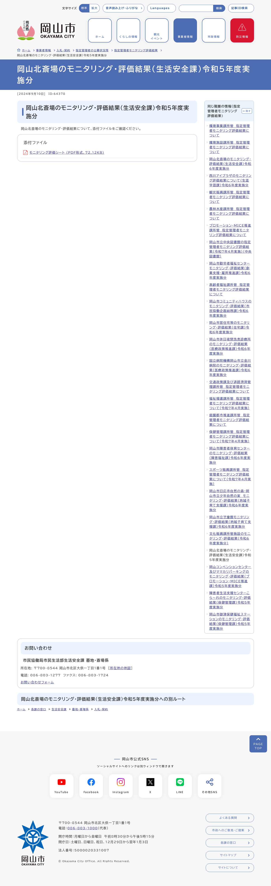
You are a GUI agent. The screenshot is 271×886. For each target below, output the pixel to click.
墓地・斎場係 (80, 709)
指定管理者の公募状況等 (92, 50)
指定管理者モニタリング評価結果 (136, 50)
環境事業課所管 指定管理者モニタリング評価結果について (229, 130)
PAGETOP (258, 746)
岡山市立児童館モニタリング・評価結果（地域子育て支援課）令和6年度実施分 (230, 522)
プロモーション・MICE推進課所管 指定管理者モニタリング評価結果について (230, 230)
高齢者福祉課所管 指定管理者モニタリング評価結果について (229, 289)
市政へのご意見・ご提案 (228, 830)
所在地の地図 (120, 668)
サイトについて (228, 867)
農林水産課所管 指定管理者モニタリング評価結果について (229, 213)
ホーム (26, 50)
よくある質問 (228, 818)
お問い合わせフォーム (37, 682)
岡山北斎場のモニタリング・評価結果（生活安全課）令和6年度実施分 (230, 163)
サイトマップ (228, 855)
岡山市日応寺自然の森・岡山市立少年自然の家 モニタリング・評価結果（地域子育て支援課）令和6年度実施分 (229, 500)
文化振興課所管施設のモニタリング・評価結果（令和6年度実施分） (230, 538)
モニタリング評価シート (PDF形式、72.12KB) (63, 152)
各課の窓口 (38, 709)
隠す (248, 111)
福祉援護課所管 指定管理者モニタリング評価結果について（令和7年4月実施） (229, 403)
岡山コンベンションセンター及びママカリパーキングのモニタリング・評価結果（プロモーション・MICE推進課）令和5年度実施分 (230, 576)
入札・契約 (63, 50)
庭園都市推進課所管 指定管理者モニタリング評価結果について (229, 420)
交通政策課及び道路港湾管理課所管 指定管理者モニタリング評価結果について (230, 386)
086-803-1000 (82, 828)
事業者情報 (43, 50)
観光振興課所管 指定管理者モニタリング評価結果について (229, 197)
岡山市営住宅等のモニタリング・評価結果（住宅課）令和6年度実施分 (229, 327)
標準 (84, 8)
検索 (219, 8)
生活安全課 (59, 709)
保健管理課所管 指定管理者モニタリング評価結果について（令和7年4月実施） (229, 436)
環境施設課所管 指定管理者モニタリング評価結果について (229, 147)
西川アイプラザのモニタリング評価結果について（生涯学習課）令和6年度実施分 (230, 180)
